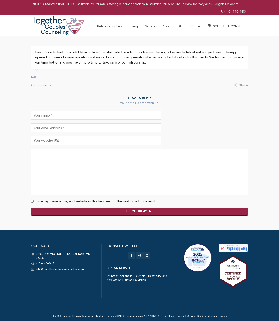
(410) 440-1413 (233, 12)
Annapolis (126, 275)
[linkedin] (146, 255)
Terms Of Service (186, 316)
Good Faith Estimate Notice (212, 316)
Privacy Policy (168, 316)
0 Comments (41, 85)
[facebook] (131, 255)
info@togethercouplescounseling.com (60, 269)
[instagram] (139, 255)
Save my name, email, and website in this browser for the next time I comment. (95, 201)
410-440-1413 (45, 263)
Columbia (139, 275)
